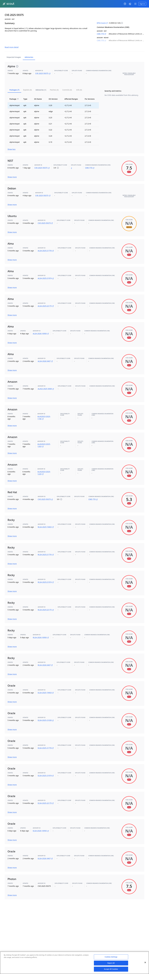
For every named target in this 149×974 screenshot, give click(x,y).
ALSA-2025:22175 (46, 300)
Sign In (142, 4)
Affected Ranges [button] (72, 93)
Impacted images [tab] (14, 52)
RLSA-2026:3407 (45, 660)
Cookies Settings (111, 957)
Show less (12, 144)
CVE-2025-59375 (42, 68)
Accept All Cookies (111, 969)
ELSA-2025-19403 (46, 687)
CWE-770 (101, 34)
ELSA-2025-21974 (46, 770)
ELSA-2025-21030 (46, 715)
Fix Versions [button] (91, 93)
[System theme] (130, 4)
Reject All (111, 963)
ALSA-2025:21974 (46, 273)
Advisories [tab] (29, 52)
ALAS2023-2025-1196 (43, 412)
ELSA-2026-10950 (41, 825)
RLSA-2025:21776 (46, 549)
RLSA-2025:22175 (46, 604)
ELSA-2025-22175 (46, 798)
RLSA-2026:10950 (41, 632)
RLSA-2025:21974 (46, 577)
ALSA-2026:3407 (45, 356)
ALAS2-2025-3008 (46, 383)
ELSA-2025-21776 (46, 742)
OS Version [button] (54, 93)
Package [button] (14, 93)
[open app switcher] (135, 4)
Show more (12, 171)
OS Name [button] (39, 93)
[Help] (125, 4)
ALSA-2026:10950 (41, 328)
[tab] (14, 84)
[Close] (145, 962)
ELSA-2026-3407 (45, 853)
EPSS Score (102, 23)
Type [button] (26, 93)
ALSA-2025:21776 (46, 245)
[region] (74, 962)
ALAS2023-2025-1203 (43, 440)
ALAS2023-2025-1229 (43, 467)
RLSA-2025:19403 (46, 521)
